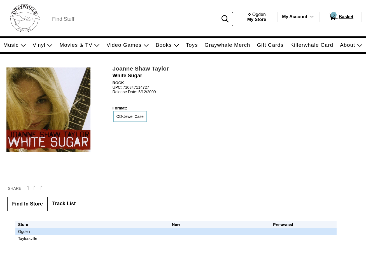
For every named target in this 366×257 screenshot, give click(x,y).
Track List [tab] (64, 203)
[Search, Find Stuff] (134, 19)
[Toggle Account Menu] (312, 16)
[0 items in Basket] (341, 17)
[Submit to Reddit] (42, 188)
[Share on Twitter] (28, 188)
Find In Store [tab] (27, 204)
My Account (294, 16)
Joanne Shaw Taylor (141, 68)
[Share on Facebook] (35, 188)
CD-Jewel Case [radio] (130, 116)
